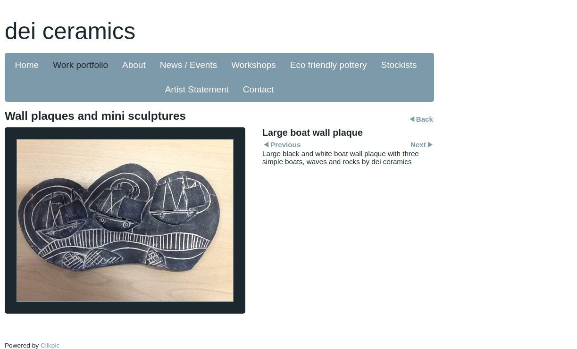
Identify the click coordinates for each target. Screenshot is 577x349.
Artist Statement (197, 89)
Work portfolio (80, 65)
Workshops (253, 65)
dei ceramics (70, 31)
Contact (258, 89)
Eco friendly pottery (328, 65)
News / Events (188, 65)
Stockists (399, 65)
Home (27, 65)
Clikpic (50, 345)
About (134, 65)
